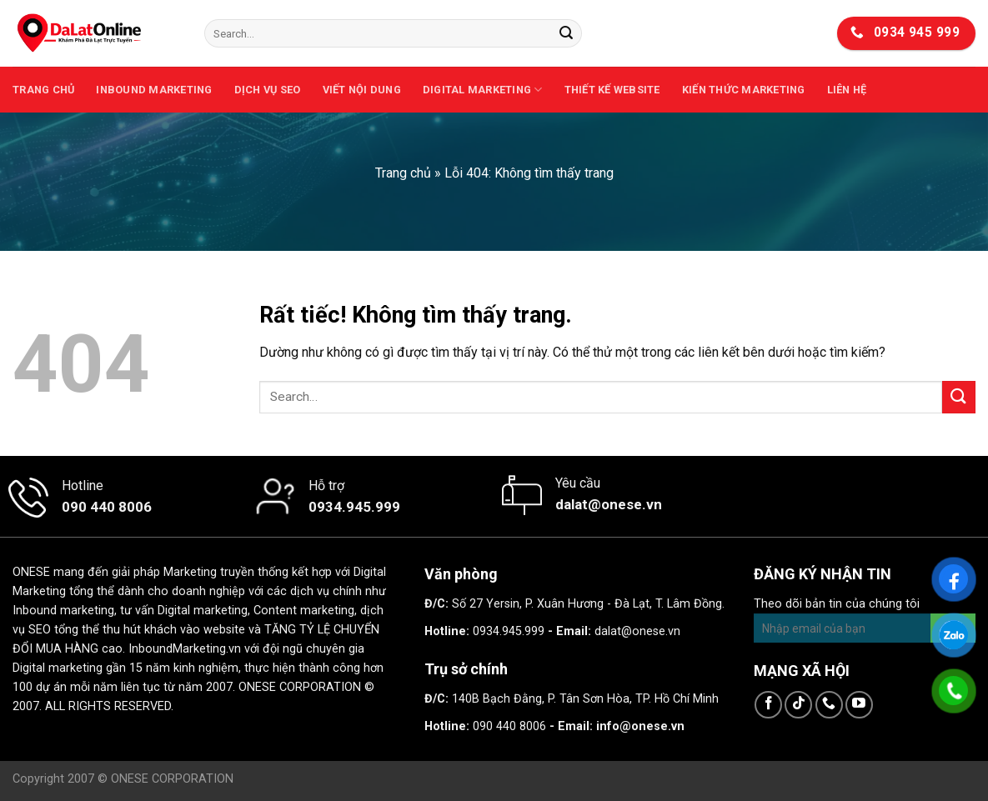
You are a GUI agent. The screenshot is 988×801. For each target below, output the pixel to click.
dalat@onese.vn (637, 631)
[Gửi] (566, 33)
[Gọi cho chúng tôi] (829, 704)
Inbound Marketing (154, 89)
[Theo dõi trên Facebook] (768, 704)
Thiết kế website (612, 89)
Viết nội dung (362, 89)
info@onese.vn (640, 726)
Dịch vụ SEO (267, 89)
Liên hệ (847, 89)
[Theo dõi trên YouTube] (859, 704)
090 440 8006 (509, 726)
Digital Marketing (483, 90)
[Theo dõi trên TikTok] (798, 704)
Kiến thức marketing (743, 89)
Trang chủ (43, 89)
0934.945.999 (508, 631)
